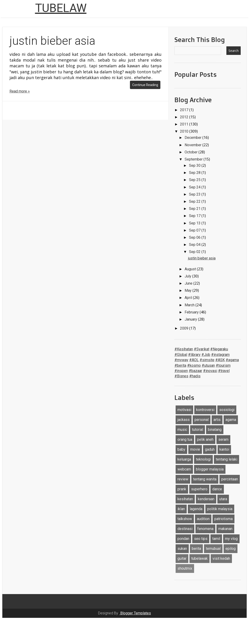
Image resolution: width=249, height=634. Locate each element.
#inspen (181, 371)
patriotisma (223, 519)
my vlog (231, 538)
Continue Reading (145, 85)
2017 (184, 110)
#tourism (223, 365)
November (193, 145)
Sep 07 (195, 230)
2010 (184, 131)
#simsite (207, 360)
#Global (180, 354)
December (193, 137)
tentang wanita (204, 479)
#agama (232, 360)
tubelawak (199, 558)
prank (181, 489)
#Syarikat (201, 349)
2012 (184, 117)
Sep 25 (195, 180)
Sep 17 (195, 216)
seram (223, 439)
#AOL (194, 360)
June (189, 283)
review (182, 479)
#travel (224, 371)
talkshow (184, 519)
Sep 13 (195, 223)
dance (217, 489)
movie (195, 449)
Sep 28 (195, 172)
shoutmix (184, 568)
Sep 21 (195, 208)
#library (194, 354)
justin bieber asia (52, 41)
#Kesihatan (183, 349)
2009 (184, 328)
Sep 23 (195, 194)
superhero (199, 489)
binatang (215, 429)
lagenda (196, 509)
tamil (216, 538)
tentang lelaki (226, 459)
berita (196, 548)
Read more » (19, 91)
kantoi (224, 449)
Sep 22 (195, 201)
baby (181, 449)
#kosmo (194, 365)
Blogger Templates (135, 613)
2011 (184, 124)
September (194, 159)
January (191, 319)
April (189, 297)
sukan (182, 548)
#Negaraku (219, 349)
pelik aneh (205, 439)
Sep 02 (195, 252)
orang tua (184, 439)
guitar (181, 558)
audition (203, 519)
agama (230, 419)
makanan (225, 529)
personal (202, 419)
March (190, 305)
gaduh (210, 449)
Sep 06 (195, 237)
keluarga (184, 459)
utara (223, 499)
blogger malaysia (210, 469)
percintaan (229, 479)
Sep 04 (195, 244)
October (191, 152)
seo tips (200, 538)
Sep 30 (195, 165)
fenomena (205, 529)
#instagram (220, 354)
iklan (181, 509)
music (182, 429)
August (191, 269)
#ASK (220, 360)
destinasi (184, 529)
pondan (183, 538)
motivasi (184, 410)
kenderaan (206, 499)
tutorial (197, 429)
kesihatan (185, 499)
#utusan (208, 365)
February (192, 312)
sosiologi (226, 410)
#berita (180, 365)
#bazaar (195, 371)
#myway (181, 360)
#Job (205, 354)
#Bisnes (181, 376)
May (188, 290)
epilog (230, 548)
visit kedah (221, 558)
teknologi (203, 459)
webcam (184, 469)
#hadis (195, 376)
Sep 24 (195, 187)
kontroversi (205, 410)
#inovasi (210, 371)
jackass (183, 419)
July (188, 276)
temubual (213, 548)
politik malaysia (219, 509)
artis (217, 419)
